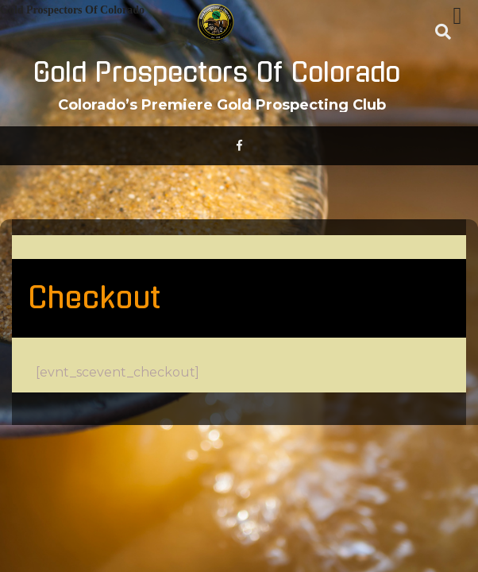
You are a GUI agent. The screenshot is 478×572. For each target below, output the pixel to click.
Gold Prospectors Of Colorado (216, 73)
